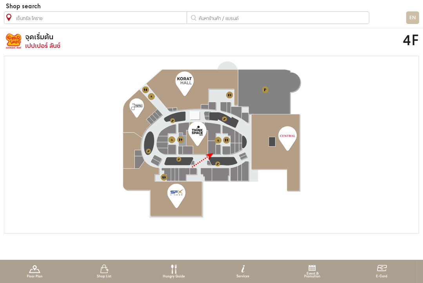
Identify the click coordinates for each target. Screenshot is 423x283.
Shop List (104, 271)
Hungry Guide (173, 271)
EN (412, 18)
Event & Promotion (312, 271)
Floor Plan (34, 271)
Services (243, 271)
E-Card (381, 271)
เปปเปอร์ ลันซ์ (160, 41)
